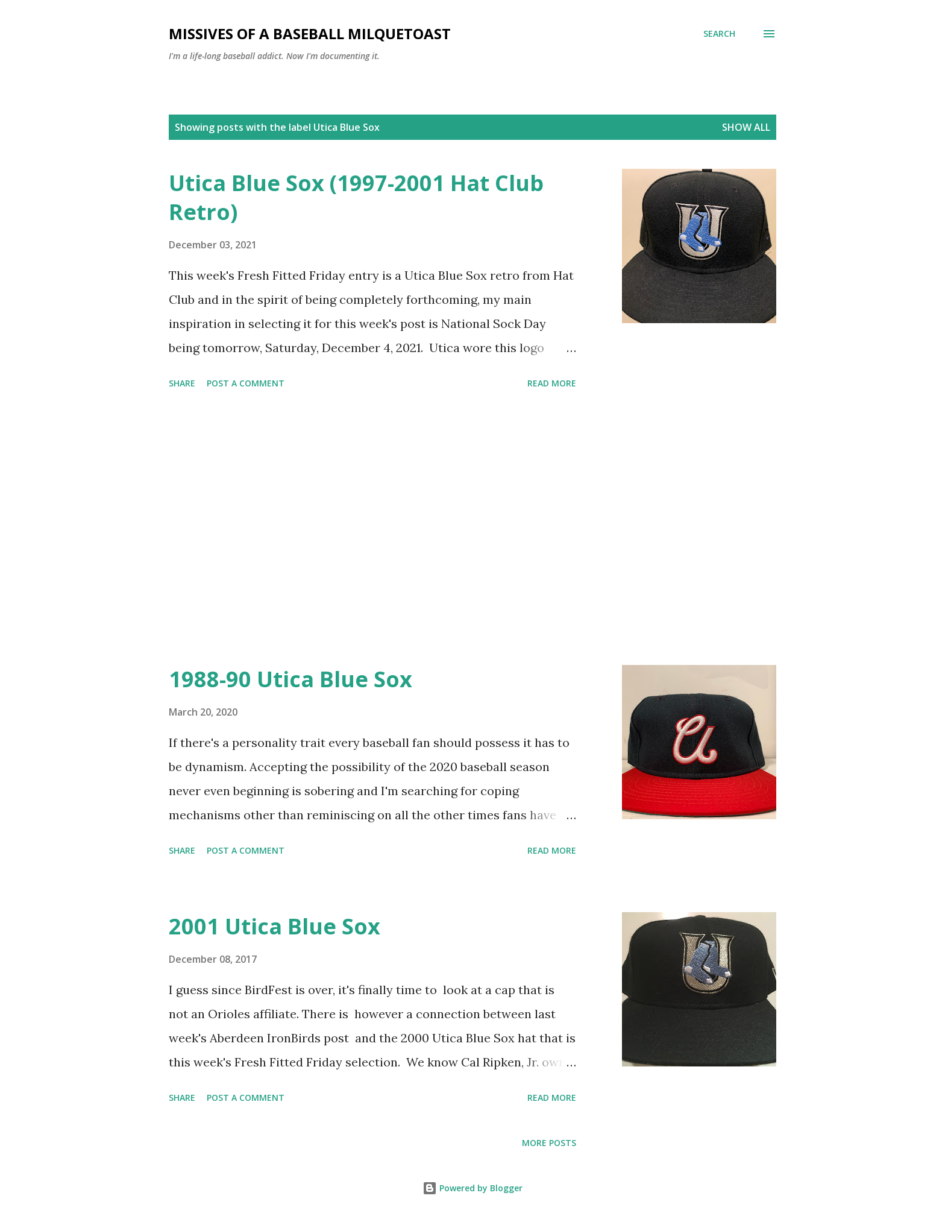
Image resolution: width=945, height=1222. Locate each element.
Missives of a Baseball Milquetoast (310, 33)
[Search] (719, 34)
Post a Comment (245, 383)
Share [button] (182, 383)
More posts (549, 1142)
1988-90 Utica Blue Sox (290, 679)
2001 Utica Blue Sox (274, 926)
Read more (551, 383)
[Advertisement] (372, 529)
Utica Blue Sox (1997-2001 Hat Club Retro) (356, 197)
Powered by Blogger (472, 1188)
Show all (746, 127)
